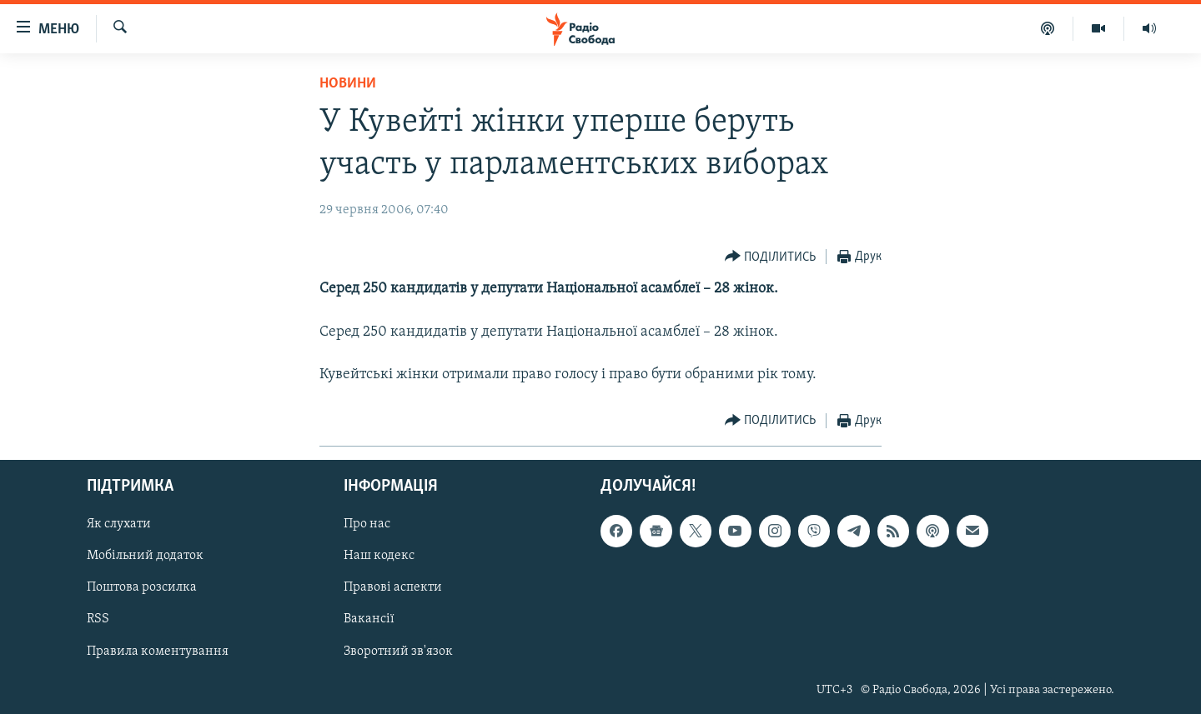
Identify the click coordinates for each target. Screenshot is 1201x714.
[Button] (771, 257)
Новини (347, 84)
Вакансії (369, 619)
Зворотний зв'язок (398, 650)
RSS (98, 619)
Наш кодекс (379, 555)
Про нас (367, 524)
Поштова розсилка (142, 587)
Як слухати (119, 524)
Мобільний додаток (145, 555)
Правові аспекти (393, 587)
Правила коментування (158, 650)
